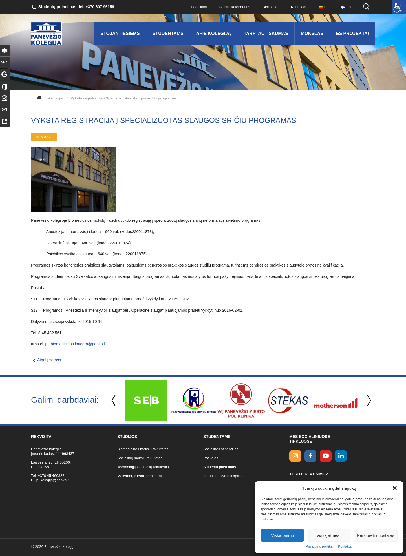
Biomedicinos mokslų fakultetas (142, 449)
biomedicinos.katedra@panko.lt (78, 344)
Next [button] (368, 400)
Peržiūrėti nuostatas (375, 535)
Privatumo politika (319, 546)
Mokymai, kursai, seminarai (139, 476)
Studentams (168, 33)
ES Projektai (352, 33)
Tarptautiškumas (266, 33)
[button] (395, 488)
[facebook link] (310, 456)
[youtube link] (326, 456)
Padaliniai (199, 7)
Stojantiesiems (120, 33)
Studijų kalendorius (234, 7)
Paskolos (210, 458)
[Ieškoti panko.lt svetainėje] (366, 7)
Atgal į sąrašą (49, 360)
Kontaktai (345, 546)
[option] (146, 400)
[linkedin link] (341, 456)
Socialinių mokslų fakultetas (139, 458)
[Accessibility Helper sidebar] (399, 7)
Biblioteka (270, 7)
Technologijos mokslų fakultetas (143, 467)
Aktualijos (56, 98)
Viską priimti (282, 535)
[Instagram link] (295, 456)
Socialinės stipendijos (220, 449)
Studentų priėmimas (219, 467)
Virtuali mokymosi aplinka (223, 476)
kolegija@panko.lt (54, 480)
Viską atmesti (329, 535)
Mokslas (312, 33)
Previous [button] (114, 400)
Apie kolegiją (213, 33)
